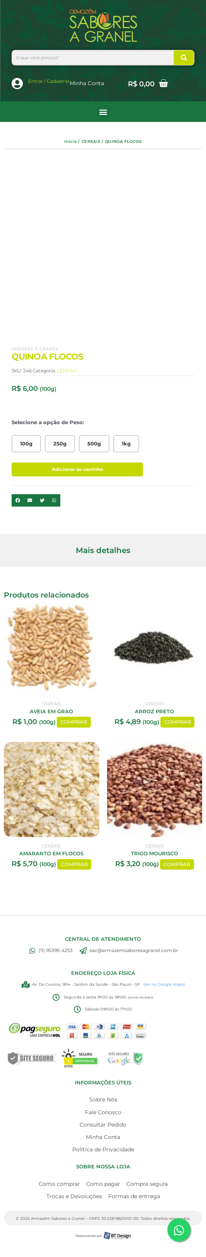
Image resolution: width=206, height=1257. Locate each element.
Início (70, 141)
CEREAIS (91, 141)
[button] (103, 111)
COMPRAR (73, 722)
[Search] (184, 57)
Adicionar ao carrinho (77, 469)
